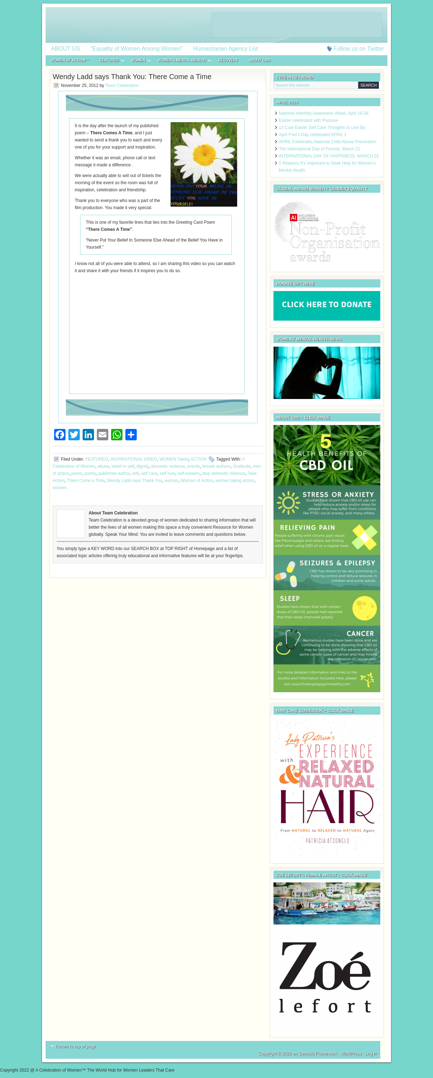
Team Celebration (122, 85)
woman (171, 480)
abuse (103, 466)
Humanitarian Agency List (225, 49)
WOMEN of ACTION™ (70, 60)
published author (114, 473)
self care (149, 473)
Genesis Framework (318, 1053)
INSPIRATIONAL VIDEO (133, 459)
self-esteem (189, 473)
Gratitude (241, 466)
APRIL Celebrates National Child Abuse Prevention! (327, 141)
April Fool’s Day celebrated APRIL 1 (312, 134)
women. (60, 487)
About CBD (259, 60)
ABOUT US (65, 49)
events (193, 466)
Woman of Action (197, 480)
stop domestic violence (223, 473)
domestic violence (168, 466)
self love (167, 473)
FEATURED (109, 61)
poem (76, 473)
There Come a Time (86, 480)
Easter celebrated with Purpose (308, 120)
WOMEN (138, 61)
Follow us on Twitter (359, 49)
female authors (216, 466)
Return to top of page (76, 1046)
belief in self (122, 466)
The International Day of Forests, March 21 (319, 148)
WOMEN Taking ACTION (183, 459)
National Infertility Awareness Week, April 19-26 (324, 113)
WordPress (350, 1053)
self (135, 473)
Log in (371, 1053)
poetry (90, 473)
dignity (142, 466)
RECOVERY (228, 60)
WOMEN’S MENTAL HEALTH (181, 61)
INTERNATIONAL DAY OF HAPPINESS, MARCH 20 (329, 156)
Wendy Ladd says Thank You (134, 480)
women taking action (234, 480)
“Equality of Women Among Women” (137, 49)
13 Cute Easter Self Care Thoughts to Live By (322, 127)
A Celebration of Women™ (216, 25)
